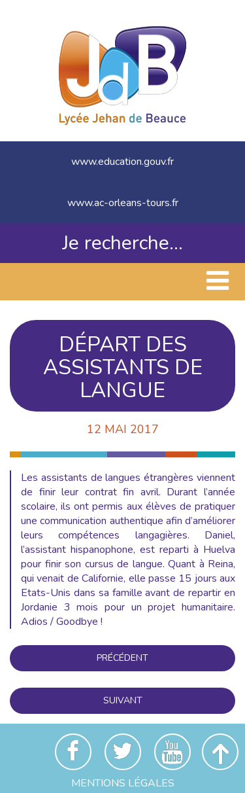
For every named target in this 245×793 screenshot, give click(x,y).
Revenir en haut (220, 751)
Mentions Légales (122, 783)
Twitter (123, 751)
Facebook (73, 751)
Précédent (122, 658)
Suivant (122, 700)
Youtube (172, 751)
